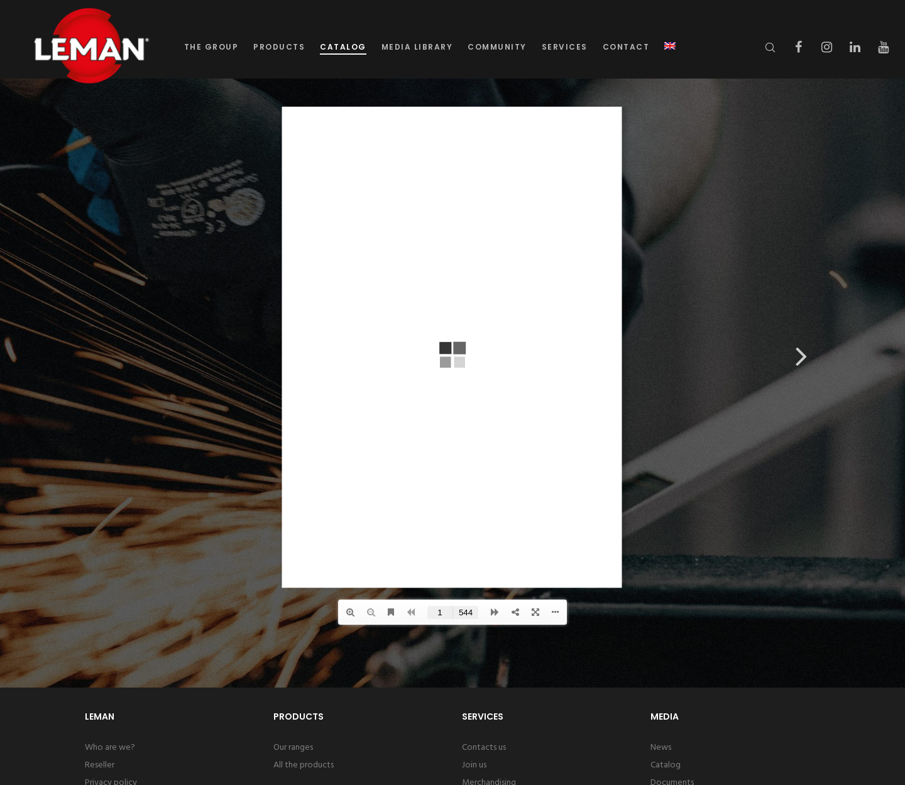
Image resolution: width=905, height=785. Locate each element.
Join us (474, 765)
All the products (303, 765)
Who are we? (110, 747)
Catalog (665, 765)
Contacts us (484, 747)
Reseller (99, 765)
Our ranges (293, 747)
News (660, 747)
